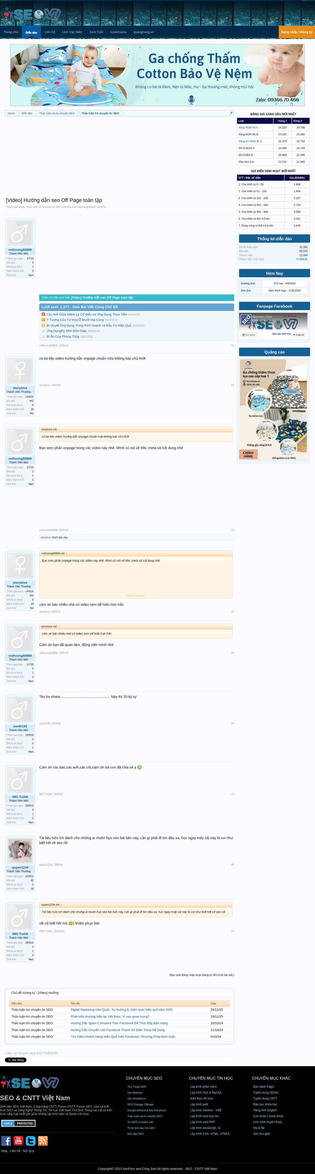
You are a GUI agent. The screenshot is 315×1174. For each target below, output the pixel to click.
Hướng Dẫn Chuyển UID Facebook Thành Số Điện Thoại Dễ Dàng (118, 1030)
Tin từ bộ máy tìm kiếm (141, 1127)
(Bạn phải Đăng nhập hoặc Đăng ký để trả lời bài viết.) (202, 974)
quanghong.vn (143, 32)
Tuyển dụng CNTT (265, 1098)
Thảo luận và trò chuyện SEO (144, 1116)
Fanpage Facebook (274, 306)
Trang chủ (11, 32)
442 (31, 401)
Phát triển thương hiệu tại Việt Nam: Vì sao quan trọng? (110, 1016)
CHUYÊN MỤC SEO (144, 1078)
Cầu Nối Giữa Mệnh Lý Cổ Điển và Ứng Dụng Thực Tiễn (87, 314)
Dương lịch (248, 283)
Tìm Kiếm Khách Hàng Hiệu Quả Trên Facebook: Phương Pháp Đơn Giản (123, 1036)
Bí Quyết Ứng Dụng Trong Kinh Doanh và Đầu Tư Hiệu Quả (89, 325)
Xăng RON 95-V (248, 127)
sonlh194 (20, 726)
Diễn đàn (31, 32)
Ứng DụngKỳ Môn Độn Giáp (66, 331)
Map (4, 1151)
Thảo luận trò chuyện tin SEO (43, 206)
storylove (20, 388)
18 (32, 409)
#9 (232, 931)
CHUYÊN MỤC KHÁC (271, 1078)
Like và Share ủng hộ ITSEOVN (31, 1053)
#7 (232, 794)
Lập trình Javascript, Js (205, 1128)
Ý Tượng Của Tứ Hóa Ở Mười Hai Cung (75, 320)
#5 (232, 652)
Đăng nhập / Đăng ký (297, 32)
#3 (232, 530)
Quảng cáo (275, 352)
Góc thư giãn (261, 1134)
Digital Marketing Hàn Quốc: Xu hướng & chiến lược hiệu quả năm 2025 (122, 1009)
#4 (232, 611)
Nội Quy (29, 1151)
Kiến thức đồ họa (201, 1098)
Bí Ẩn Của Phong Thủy (63, 336)
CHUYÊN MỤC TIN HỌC (211, 1078)
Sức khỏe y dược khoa (268, 1116)
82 (32, 880)
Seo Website (134, 1092)
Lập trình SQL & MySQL (206, 1092)
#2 (232, 385)
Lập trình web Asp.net (204, 1116)
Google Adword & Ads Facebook (146, 1110)
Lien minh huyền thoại (267, 1122)
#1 (232, 345)
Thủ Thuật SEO (136, 1086)
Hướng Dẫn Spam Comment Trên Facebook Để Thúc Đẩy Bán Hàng (119, 1023)
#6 (232, 723)
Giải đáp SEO (135, 1133)
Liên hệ (50, 32)
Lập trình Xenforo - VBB (206, 1110)
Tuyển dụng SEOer (266, 1092)
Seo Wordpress (136, 1098)
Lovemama (118, 32)
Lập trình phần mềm (203, 1086)
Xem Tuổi (96, 32)
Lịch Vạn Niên (72, 32)
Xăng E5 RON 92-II (250, 141)
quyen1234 (20, 867)
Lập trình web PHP (202, 1122)
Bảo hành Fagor (263, 1086)
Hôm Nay (274, 273)
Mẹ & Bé (259, 1128)
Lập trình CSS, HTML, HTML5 (210, 1134)
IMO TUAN (20, 797)
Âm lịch (246, 290)
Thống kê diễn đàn (274, 239)
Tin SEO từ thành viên (140, 1122)
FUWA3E (302, 259)
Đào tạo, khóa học (265, 1104)
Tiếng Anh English (265, 1110)
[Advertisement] (119, 154)
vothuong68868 (86, 206)
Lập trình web (199, 1104)
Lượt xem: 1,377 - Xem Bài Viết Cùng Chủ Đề (80, 307)
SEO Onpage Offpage (140, 1104)
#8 (232, 864)
